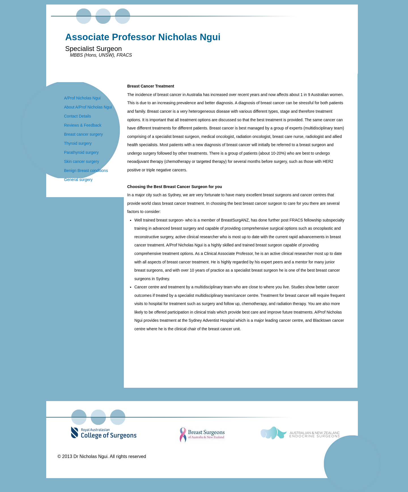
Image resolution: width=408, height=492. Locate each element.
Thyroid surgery (78, 143)
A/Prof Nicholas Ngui (82, 98)
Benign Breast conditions (86, 170)
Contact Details (77, 116)
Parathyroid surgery (81, 152)
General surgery (78, 179)
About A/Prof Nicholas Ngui (88, 107)
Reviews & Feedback (82, 125)
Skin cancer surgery (81, 161)
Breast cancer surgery (83, 134)
